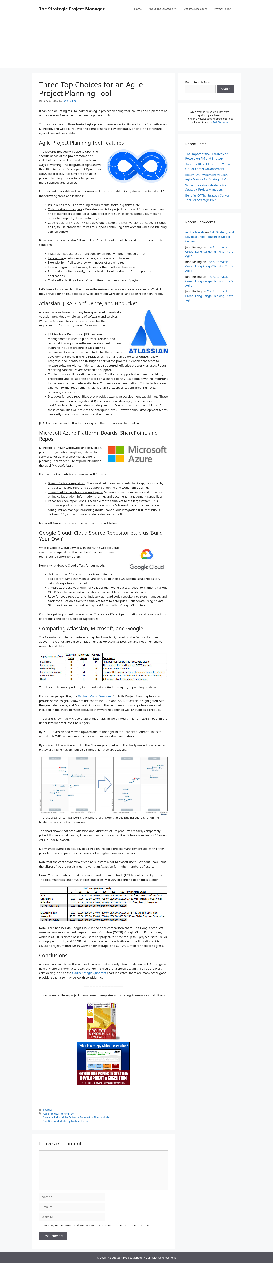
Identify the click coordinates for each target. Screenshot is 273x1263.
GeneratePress (167, 1257)
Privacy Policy (222, 8)
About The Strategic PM (163, 8)
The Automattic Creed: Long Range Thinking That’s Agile (209, 251)
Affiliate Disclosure (195, 8)
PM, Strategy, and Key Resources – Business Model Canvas (209, 236)
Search (225, 89)
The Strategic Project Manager (72, 9)
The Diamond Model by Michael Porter (65, 1121)
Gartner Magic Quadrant (95, 696)
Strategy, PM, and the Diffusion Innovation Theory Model (76, 1117)
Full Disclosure (220, 122)
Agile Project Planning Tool (58, 1113)
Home (138, 8)
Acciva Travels (194, 232)
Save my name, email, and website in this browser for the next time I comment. (98, 1225)
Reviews (47, 1109)
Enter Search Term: (198, 82)
